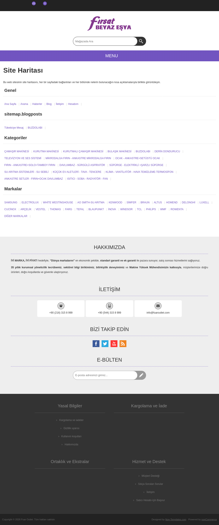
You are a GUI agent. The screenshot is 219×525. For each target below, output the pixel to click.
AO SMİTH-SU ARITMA (91, 202)
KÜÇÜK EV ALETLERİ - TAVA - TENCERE (77, 171)
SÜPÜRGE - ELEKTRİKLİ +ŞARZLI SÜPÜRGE (136, 165)
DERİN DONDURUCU (167, 151)
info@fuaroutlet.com (158, 312)
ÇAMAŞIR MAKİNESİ (16, 151)
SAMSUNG (10, 202)
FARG (68, 209)
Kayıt (7, 5)
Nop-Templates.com (175, 519)
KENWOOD (115, 202)
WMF (163, 209)
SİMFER (131, 202)
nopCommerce (209, 519)
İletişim (60, 104)
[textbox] (105, 41)
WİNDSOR (126, 209)
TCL (139, 209)
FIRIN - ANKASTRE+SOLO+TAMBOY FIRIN (29, 165)
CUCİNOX (10, 209)
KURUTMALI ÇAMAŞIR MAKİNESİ (83, 151)
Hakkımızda (71, 444)
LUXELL (204, 202)
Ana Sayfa (10, 104)
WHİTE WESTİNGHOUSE (58, 202)
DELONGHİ (188, 202)
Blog (49, 104)
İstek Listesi (30, 5)
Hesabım (73, 104)
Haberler (37, 104)
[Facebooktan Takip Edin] (96, 343)
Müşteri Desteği (150, 475)
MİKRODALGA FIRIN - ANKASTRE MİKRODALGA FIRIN (78, 158)
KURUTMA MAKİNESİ (46, 151)
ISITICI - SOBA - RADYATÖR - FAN (87, 178)
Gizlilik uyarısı (71, 428)
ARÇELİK (26, 209)
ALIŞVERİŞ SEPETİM (41, 5)
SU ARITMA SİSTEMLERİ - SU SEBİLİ (26, 171)
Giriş (18, 5)
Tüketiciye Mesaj (13, 127)
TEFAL (80, 209)
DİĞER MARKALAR (15, 216)
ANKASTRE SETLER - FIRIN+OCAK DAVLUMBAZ (33, 178)
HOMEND (172, 202)
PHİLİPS (151, 209)
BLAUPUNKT (96, 209)
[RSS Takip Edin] (123, 343)
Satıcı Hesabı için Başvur (150, 500)
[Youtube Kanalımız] (114, 343)
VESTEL (41, 209)
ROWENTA (177, 209)
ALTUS (158, 202)
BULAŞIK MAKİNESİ (119, 151)
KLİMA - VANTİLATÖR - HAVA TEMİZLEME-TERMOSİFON (139, 171)
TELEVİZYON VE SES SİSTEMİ (22, 158)
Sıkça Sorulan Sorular (150, 483)
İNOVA (112, 209)
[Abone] (105, 375)
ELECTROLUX (30, 202)
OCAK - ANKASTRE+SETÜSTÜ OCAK (137, 158)
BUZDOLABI (35, 127)
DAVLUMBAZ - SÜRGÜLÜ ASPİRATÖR (82, 165)
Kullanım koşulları (71, 436)
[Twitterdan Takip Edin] (105, 343)
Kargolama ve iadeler (71, 420)
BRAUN (145, 202)
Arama (24, 104)
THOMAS (55, 209)
